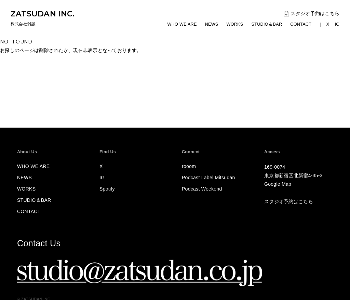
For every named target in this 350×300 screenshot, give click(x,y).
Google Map (277, 184)
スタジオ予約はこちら (311, 13)
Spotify (107, 189)
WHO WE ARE (182, 24)
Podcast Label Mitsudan (208, 177)
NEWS (211, 24)
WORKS (235, 24)
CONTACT (300, 24)
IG (337, 24)
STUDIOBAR (267, 24)
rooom (189, 166)
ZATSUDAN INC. (43, 13)
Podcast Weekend (202, 189)
